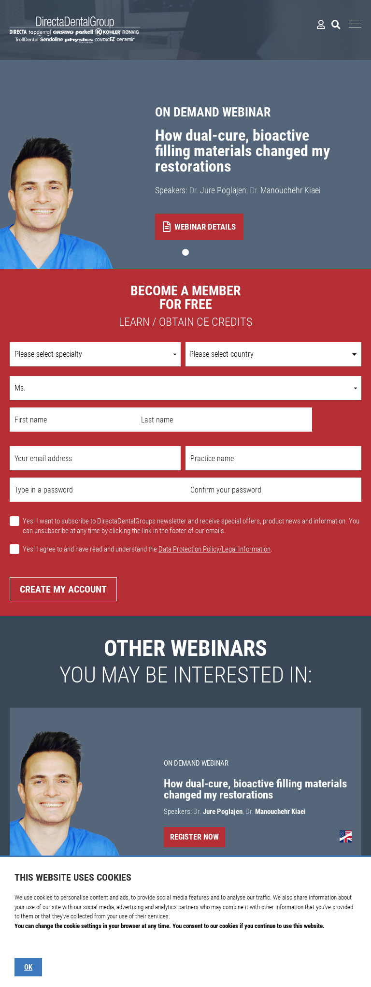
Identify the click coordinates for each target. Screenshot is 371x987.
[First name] (73, 419)
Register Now (194, 837)
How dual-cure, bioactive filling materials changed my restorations (242, 151)
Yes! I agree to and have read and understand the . (147, 549)
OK (28, 967)
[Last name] (224, 419)
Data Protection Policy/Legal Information (214, 549)
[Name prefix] (185, 388)
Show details (29, 944)
